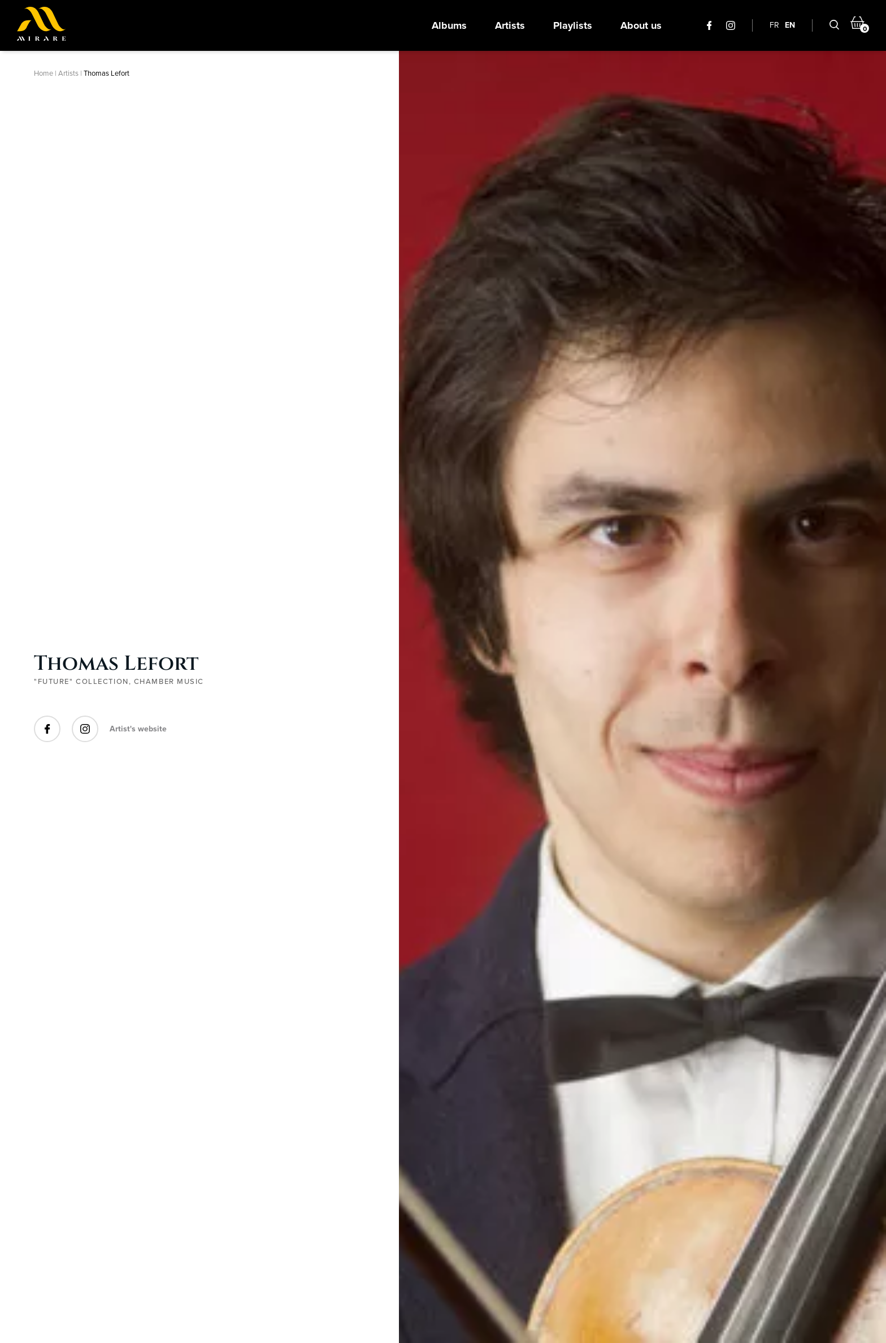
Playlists (572, 25)
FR (774, 25)
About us (641, 25)
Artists (510, 25)
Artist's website (138, 729)
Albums (449, 25)
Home (43, 73)
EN (790, 25)
